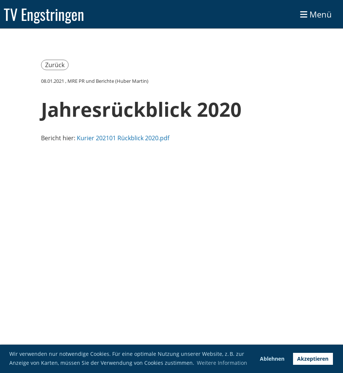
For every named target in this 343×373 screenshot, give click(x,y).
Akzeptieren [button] (312, 358)
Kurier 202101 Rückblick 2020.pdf (123, 138)
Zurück (54, 65)
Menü (316, 14)
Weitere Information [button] (222, 362)
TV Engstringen (44, 14)
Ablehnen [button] (272, 358)
